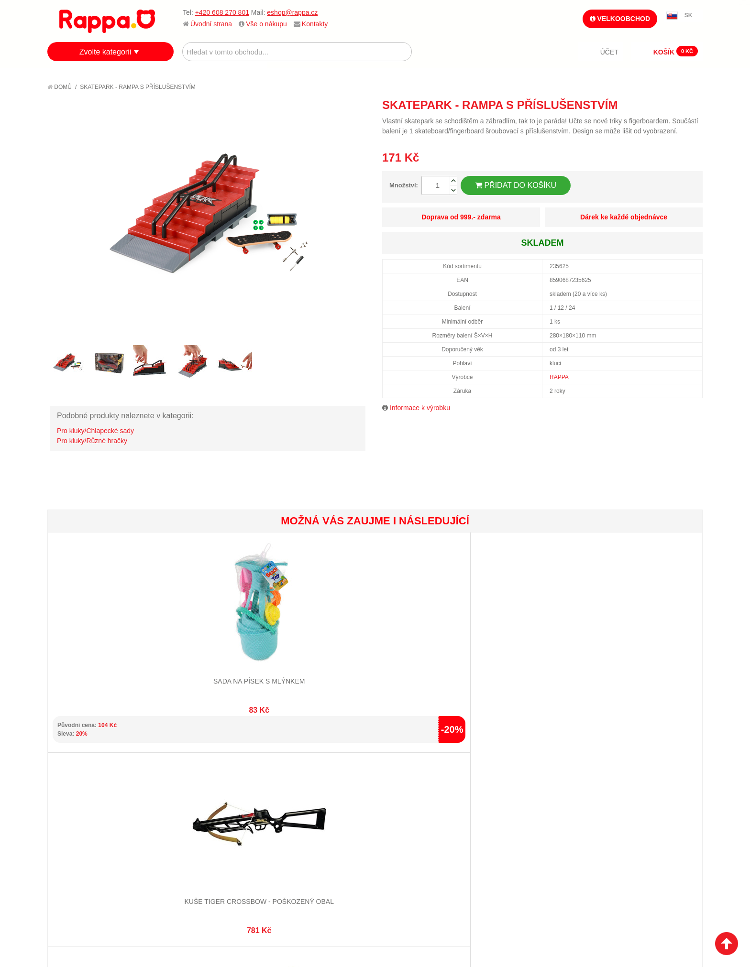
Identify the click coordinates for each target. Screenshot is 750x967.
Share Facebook (674, 104)
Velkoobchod (620, 18)
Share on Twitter (693, 104)
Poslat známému (655, 104)
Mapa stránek (187, 788)
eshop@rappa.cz (292, 12)
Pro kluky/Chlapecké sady (95, 431)
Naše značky (77, 847)
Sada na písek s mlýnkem (102, 648)
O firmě (69, 788)
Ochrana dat (78, 835)
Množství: (403, 185)
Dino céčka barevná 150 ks (320, 648)
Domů (59, 87)
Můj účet (288, 788)
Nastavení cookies (351, 914)
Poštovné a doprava (90, 823)
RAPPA (559, 377)
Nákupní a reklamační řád (98, 812)
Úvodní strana (211, 24)
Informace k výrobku (420, 408)
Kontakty (315, 24)
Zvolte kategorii (105, 52)
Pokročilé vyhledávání (203, 812)
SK (688, 15)
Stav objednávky (301, 800)
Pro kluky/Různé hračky (92, 441)
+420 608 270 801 (222, 12)
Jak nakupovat (80, 800)
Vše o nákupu (266, 24)
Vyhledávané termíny (200, 800)
